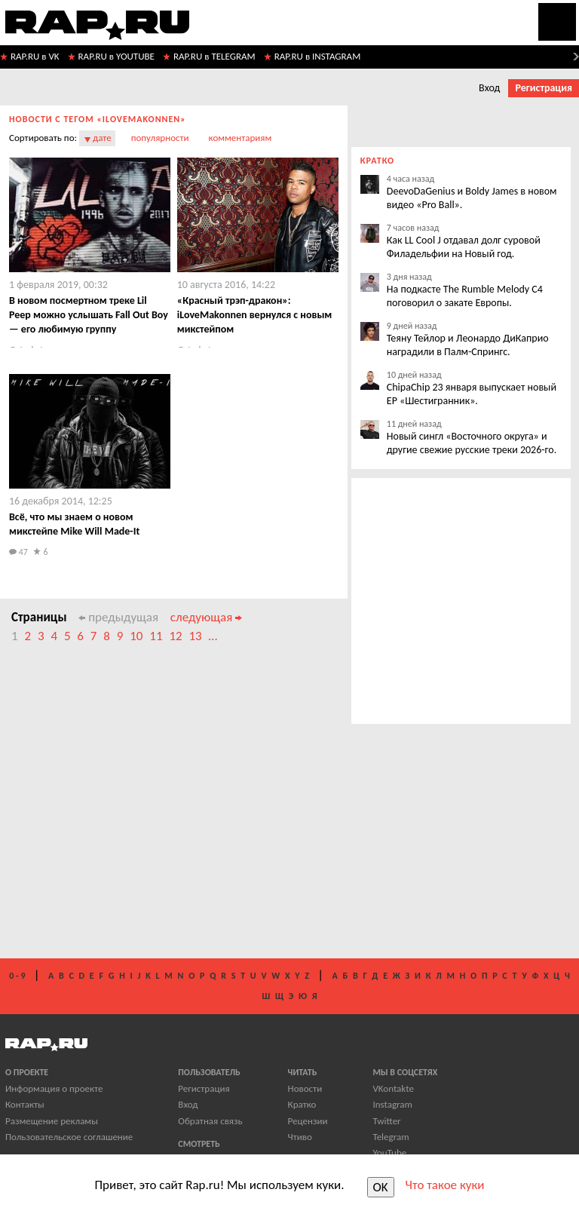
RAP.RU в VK (35, 56)
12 (175, 636)
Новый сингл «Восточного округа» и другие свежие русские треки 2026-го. (471, 443)
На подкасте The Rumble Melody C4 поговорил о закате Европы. (465, 296)
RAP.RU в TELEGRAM (214, 56)
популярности (160, 137)
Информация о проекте (54, 1088)
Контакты (24, 1104)
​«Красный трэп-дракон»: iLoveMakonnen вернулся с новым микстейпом (254, 315)
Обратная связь (210, 1121)
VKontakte (392, 1088)
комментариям (240, 137)
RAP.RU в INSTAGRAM (317, 56)
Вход (489, 87)
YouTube (389, 1152)
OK (380, 1187)
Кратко (302, 1104)
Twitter (386, 1121)
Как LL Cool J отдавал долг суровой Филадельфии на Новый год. (464, 247)
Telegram (390, 1136)
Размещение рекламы (51, 1121)
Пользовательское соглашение (69, 1136)
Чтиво (300, 1136)
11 (155, 636)
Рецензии (308, 1121)
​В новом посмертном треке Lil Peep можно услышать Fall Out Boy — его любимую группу (88, 315)
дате (102, 137)
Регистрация (543, 87)
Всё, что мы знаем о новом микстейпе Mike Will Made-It (74, 524)
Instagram (392, 1104)
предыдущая (118, 617)
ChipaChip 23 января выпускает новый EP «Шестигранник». (471, 394)
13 (194, 636)
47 (18, 552)
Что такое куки (445, 1185)
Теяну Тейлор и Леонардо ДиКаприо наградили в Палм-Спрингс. (468, 345)
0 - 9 (17, 975)
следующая (206, 617)
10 (136, 636)
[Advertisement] (242, 809)
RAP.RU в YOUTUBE (116, 56)
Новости (305, 1088)
